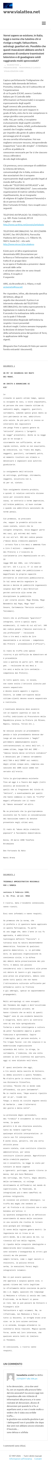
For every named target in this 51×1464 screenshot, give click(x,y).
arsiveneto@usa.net (13, 286)
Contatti (38, 1458)
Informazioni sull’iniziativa (20, 1458)
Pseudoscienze (10, 67)
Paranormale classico (30, 67)
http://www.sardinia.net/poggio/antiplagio (23, 224)
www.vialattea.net (22, 11)
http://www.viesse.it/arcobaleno (18, 244)
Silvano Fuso (13, 65)
